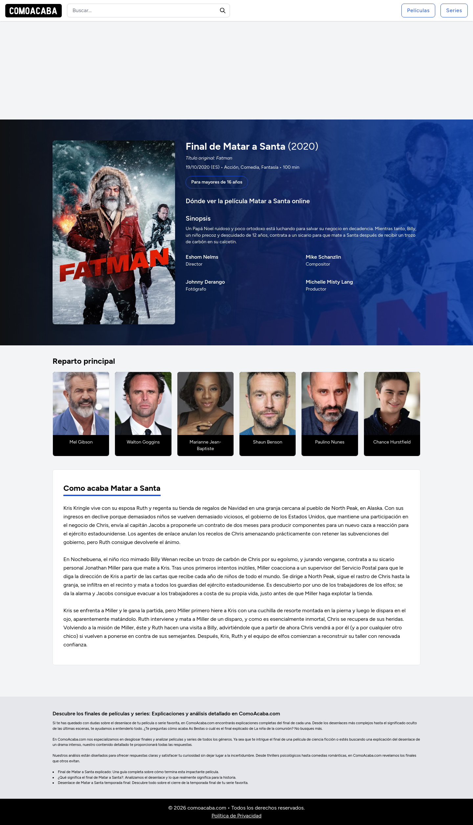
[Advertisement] (236, 70)
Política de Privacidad (236, 816)
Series (454, 10)
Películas (418, 10)
